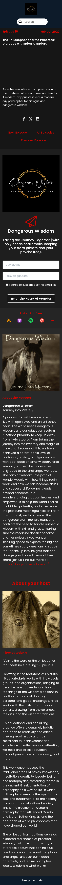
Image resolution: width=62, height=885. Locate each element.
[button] (53, 320)
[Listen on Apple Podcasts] (19, 320)
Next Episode (17, 132)
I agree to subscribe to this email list (32, 285)
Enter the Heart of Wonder (31, 298)
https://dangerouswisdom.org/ (25, 564)
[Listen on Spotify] (30, 320)
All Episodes (45, 132)
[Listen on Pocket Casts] (41, 320)
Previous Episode (33, 140)
